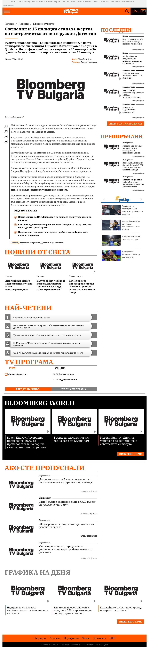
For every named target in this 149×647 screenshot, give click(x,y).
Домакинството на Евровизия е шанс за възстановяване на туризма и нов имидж (66, 481)
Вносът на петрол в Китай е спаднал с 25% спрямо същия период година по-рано (73, 610)
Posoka (117, 2)
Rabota (95, 2)
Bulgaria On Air (37, 2)
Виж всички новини (125, 123)
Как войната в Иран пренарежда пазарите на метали (121, 609)
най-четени (28, 307)
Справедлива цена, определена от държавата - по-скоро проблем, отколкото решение (66, 549)
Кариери (40, 638)
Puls (63, 2)
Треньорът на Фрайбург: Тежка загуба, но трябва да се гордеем (122, 210)
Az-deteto (102, 2)
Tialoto (50, 2)
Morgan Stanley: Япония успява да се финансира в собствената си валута (118, 441)
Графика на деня (37, 572)
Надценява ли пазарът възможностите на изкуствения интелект (27, 610)
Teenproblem (70, 2)
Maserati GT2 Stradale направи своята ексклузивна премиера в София (132, 149)
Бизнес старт (75, 276)
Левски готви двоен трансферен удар (121, 240)
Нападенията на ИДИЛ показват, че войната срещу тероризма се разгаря (54, 218)
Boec (123, 2)
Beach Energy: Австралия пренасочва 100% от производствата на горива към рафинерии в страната (133, 96)
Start (112, 2)
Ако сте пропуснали (45, 467)
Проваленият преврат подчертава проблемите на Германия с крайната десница (53, 233)
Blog (107, 2)
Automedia (80, 2)
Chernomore (130, 2)
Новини (8, 276)
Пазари (125, 36)
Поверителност (66, 645)
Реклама (54, 638)
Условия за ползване (49, 645)
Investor (13, 2)
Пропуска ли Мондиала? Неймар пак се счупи (121, 255)
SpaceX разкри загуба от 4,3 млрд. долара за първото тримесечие (133, 41)
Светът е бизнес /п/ (16, 374)
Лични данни (78, 645)
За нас (86, 638)
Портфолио (71, 638)
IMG (7, 2)
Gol (45, 2)
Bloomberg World (129, 70)
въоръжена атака (56, 243)
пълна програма (73, 389)
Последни (116, 30)
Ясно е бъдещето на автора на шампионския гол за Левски (121, 225)
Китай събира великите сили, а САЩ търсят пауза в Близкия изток (67, 503)
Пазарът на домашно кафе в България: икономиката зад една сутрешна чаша (133, 183)
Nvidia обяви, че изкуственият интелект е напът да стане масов (132, 59)
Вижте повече (130, 454)
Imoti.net (88, 2)
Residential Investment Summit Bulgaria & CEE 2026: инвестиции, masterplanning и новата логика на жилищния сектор (133, 169)
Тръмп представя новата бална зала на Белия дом (132, 75)
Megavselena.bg (8, 5)
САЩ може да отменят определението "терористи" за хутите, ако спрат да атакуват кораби (54, 226)
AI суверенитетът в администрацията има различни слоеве (66, 525)
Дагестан (45, 243)
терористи (24, 243)
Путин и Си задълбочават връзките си (129, 109)
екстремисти (35, 243)
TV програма (29, 362)
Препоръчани (122, 136)
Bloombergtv (26, 2)
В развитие (44, 475)
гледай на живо (28, 389)
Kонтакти (100, 638)
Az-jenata (57, 2)
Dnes (19, 2)
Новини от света (37, 252)
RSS (112, 638)
